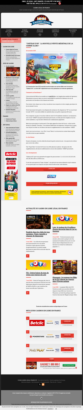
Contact (59, 382)
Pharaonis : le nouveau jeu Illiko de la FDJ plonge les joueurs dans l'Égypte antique (65, 279)
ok (56, 408)
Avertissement (35, 382)
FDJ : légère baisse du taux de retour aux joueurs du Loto (37, 274)
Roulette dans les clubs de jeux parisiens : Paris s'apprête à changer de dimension (38, 234)
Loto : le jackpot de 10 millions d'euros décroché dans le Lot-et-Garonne (65, 229)
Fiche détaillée (67, 325)
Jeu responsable (44, 382)
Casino (51, 359)
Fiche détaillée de (51, 184)
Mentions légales (26, 382)
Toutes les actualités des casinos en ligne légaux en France (51, 306)
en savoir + (50, 408)
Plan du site (53, 382)
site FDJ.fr (52, 96)
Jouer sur (51, 169)
